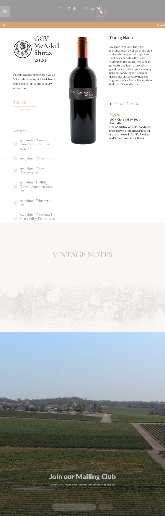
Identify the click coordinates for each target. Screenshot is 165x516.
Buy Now (25, 115)
